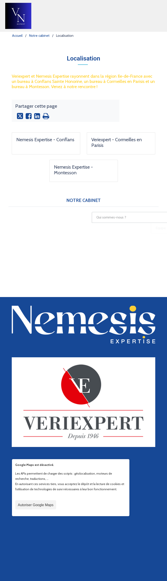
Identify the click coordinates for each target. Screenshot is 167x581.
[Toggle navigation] (156, 16)
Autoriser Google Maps (35, 568)
